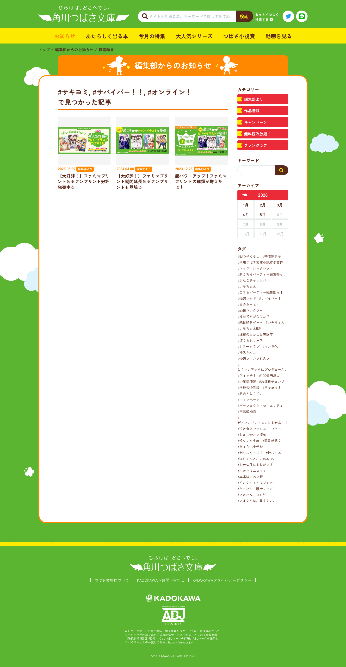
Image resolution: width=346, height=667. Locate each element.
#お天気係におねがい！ (255, 464)
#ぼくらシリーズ (250, 340)
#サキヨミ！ (271, 387)
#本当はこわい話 (250, 476)
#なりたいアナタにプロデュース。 (262, 367)
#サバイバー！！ (271, 298)
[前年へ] (244, 195)
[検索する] (281, 170)
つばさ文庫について (111, 580)
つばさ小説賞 (239, 36)
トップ (44, 49)
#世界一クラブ (248, 346)
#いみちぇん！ (248, 286)
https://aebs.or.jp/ (180, 642)
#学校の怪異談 (248, 387)
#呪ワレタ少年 (248, 440)
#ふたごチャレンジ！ (253, 280)
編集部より (253, 99)
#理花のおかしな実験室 (255, 334)
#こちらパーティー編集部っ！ (260, 292)
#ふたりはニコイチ (251, 470)
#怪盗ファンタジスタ (253, 358)
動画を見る (279, 36)
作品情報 (252, 110)
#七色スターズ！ (250, 452)
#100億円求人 (269, 375)
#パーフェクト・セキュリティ (260, 405)
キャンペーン (255, 122)
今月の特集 (152, 36)
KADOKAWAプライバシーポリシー (222, 580)
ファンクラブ (255, 145)
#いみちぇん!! (276, 322)
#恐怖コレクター (250, 310)
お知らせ (64, 36)
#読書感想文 (271, 440)
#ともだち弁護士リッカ (255, 488)
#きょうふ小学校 (250, 446)
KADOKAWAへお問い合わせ (161, 580)
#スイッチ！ (246, 375)
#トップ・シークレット (255, 268)
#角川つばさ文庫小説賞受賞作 (260, 262)
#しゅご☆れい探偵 (251, 434)
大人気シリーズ (194, 36)
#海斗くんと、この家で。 (256, 458)
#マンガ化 (270, 346)
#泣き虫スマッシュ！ (253, 428)
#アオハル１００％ (251, 494)
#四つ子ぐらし (248, 256)
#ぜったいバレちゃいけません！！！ (264, 420)
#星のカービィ (248, 304)
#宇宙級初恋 (246, 411)
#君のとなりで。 (250, 393)
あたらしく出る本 (107, 36)
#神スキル (273, 452)
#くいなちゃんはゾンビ (255, 482)
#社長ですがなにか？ (253, 316)
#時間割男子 (271, 256)
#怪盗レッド (246, 298)
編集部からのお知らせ (74, 49)
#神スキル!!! (246, 352)
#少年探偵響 (246, 381)
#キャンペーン (248, 399)
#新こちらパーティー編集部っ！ (261, 274)
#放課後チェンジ (271, 381)
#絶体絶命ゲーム (250, 322)
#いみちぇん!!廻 (249, 328)
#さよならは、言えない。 (256, 500)
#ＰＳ (276, 428)
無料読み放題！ (257, 134)
